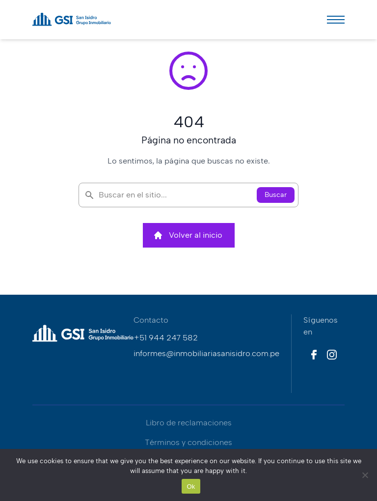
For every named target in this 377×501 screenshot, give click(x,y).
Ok (191, 486)
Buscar (276, 195)
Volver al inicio (187, 235)
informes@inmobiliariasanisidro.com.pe (206, 353)
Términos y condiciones (188, 442)
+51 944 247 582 (166, 337)
